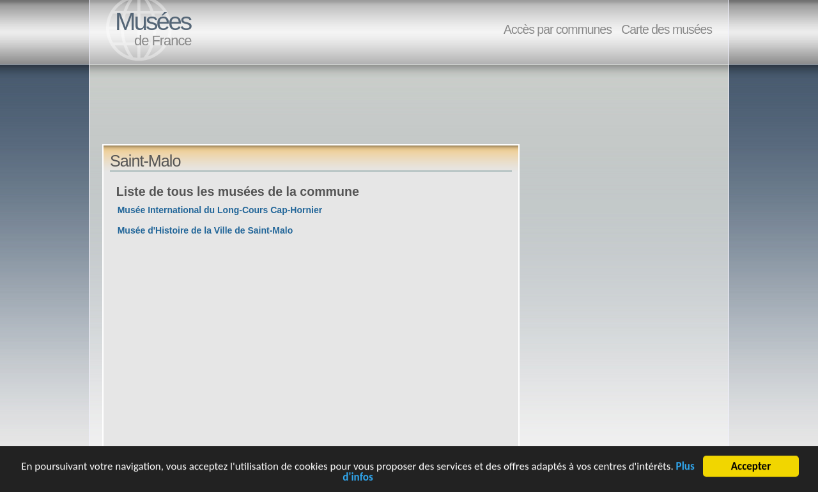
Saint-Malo (145, 161)
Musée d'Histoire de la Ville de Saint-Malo (205, 230)
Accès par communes (558, 29)
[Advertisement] (334, 115)
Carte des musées (666, 29)
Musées (152, 21)
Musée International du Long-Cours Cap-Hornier (220, 210)
